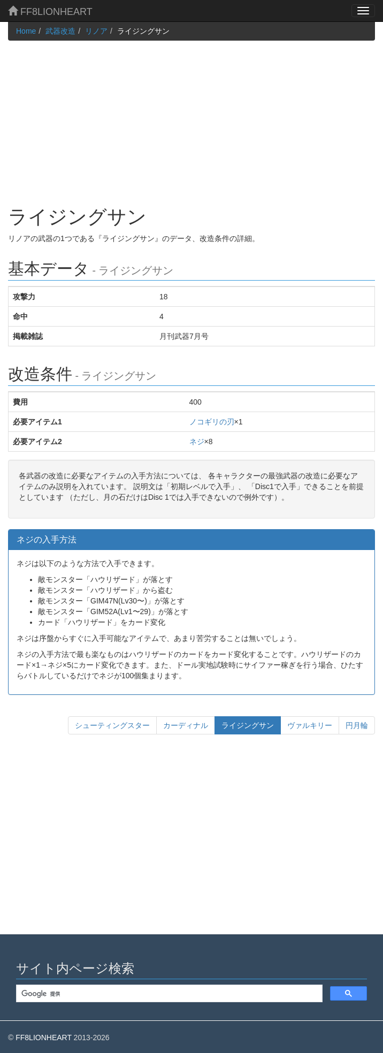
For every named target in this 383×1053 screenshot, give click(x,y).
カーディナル (185, 725)
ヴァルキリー (309, 725)
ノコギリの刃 (211, 421)
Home (26, 31)
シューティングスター (112, 725)
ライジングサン (251, 724)
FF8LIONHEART (50, 11)
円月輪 (357, 725)
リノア (96, 31)
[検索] (168, 994)
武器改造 (60, 31)
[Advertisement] (191, 115)
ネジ (196, 441)
